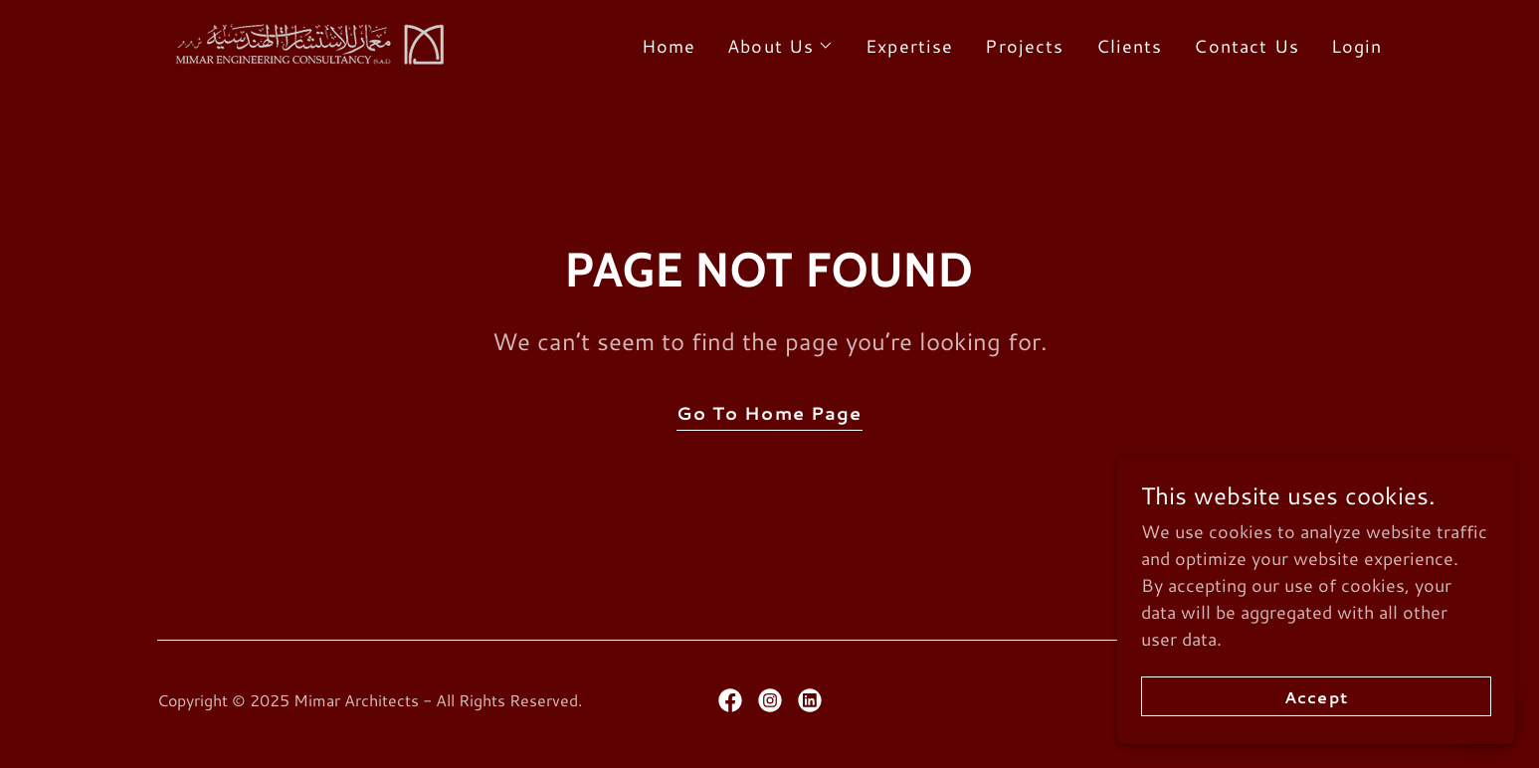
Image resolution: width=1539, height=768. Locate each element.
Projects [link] (1024, 46)
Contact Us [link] (1246, 46)
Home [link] (669, 46)
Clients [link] (1129, 46)
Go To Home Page (769, 413)
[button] (780, 46)
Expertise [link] (909, 46)
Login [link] (1357, 46)
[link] (305, 41)
